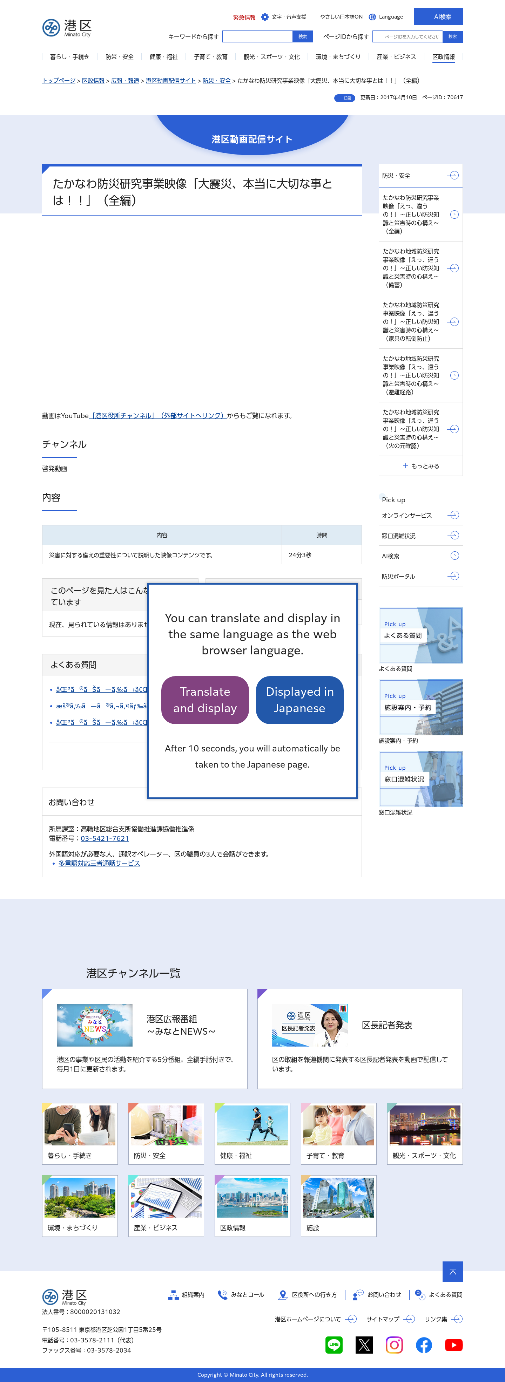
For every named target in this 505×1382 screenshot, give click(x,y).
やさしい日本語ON (341, 16)
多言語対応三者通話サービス (99, 863)
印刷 (347, 98)
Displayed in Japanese (300, 699)
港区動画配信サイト (171, 80)
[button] (239, 16)
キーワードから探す (228, 36)
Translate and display (205, 699)
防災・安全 (217, 80)
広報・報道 (125, 80)
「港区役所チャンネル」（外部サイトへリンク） (158, 416)
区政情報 (93, 80)
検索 (453, 36)
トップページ (58, 80)
